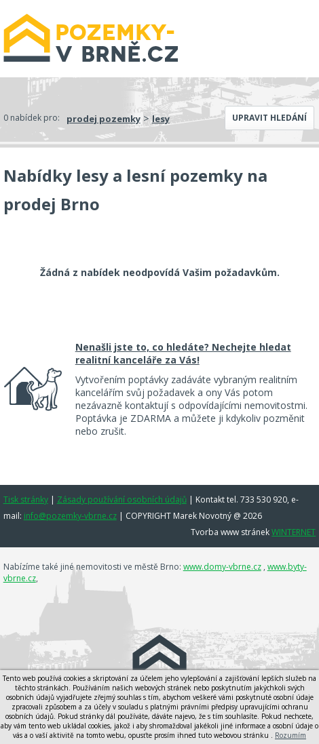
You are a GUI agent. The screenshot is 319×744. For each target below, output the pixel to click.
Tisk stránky (25, 499)
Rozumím (290, 735)
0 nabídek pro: (31, 117)
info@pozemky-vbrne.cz (70, 516)
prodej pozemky (103, 119)
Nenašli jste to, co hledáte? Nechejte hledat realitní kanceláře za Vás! (183, 353)
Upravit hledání (269, 117)
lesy (161, 119)
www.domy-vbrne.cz (222, 566)
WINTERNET (293, 532)
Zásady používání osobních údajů (122, 499)
